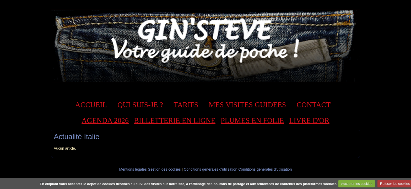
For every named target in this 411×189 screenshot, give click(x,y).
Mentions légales (133, 169)
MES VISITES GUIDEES (247, 105)
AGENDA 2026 (105, 120)
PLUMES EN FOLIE (252, 120)
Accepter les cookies (356, 184)
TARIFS (186, 105)
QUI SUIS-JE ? (140, 105)
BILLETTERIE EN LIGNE (174, 120)
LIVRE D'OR (309, 120)
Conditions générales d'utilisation (210, 169)
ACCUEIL (91, 105)
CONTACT (313, 105)
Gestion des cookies (164, 169)
